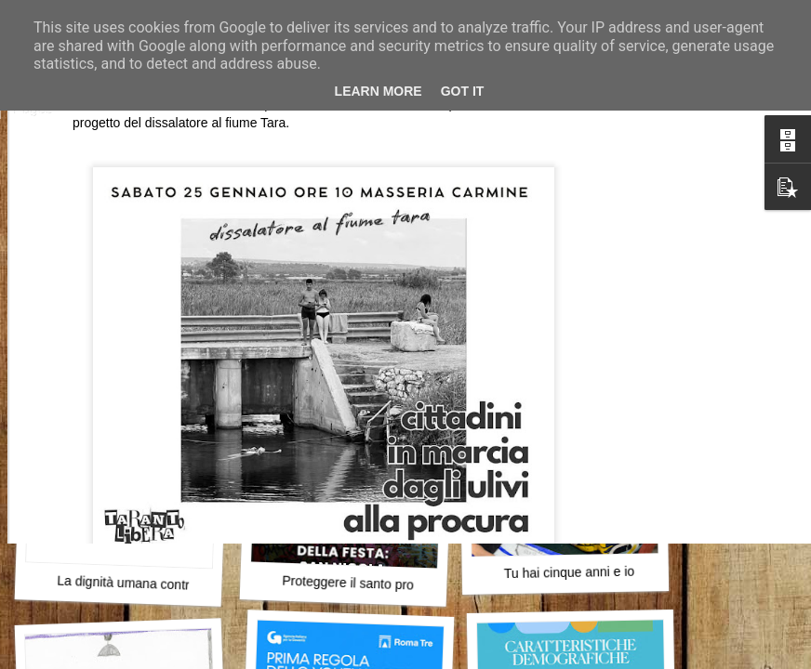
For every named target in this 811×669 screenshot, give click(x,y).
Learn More (378, 91)
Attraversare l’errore (125, 330)
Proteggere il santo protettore (366, 583)
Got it (463, 91)
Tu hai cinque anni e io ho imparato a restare (633, 571)
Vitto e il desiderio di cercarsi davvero (620, 318)
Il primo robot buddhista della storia (383, 332)
